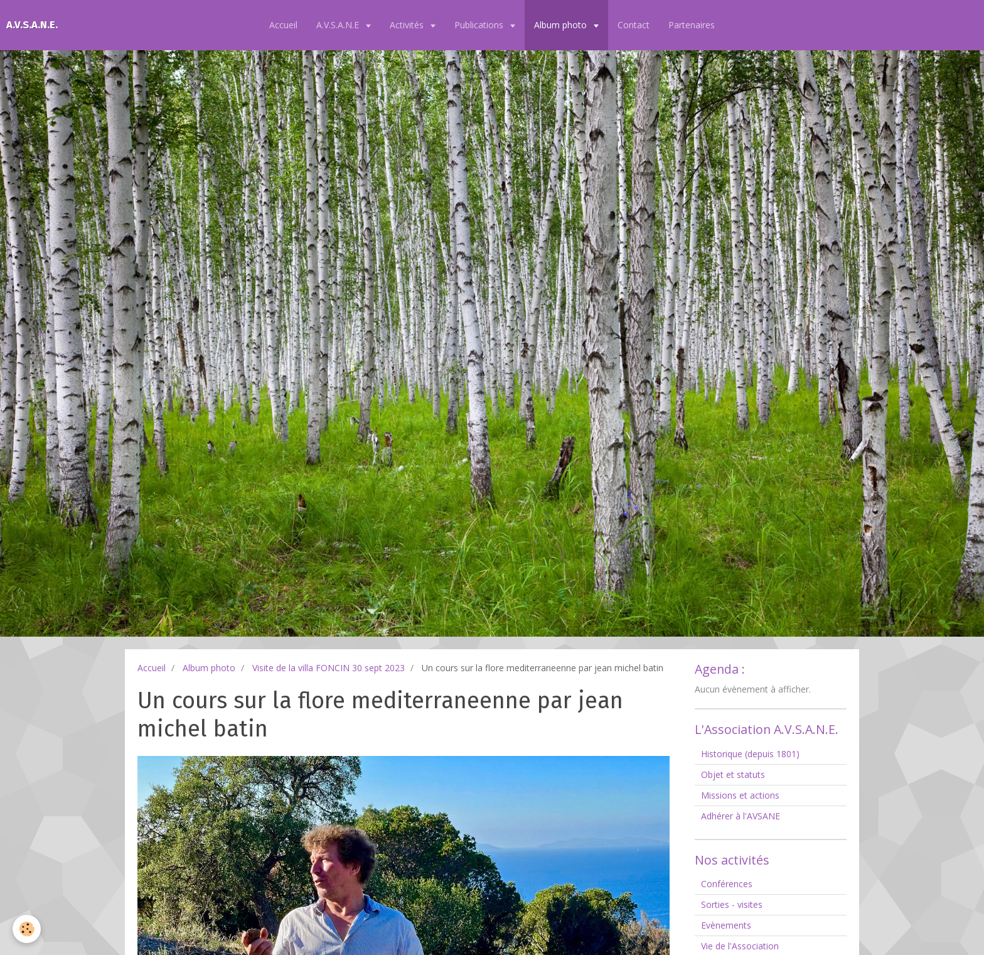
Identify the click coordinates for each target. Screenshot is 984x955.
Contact (634, 25)
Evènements (726, 925)
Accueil (283, 25)
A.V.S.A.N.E (338, 25)
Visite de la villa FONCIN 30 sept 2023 (328, 668)
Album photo (561, 25)
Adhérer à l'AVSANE (740, 816)
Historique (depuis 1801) (750, 754)
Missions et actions (740, 795)
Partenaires (691, 25)
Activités (408, 25)
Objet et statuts (733, 774)
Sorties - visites (731, 904)
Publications (480, 25)
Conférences (726, 884)
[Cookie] (27, 929)
